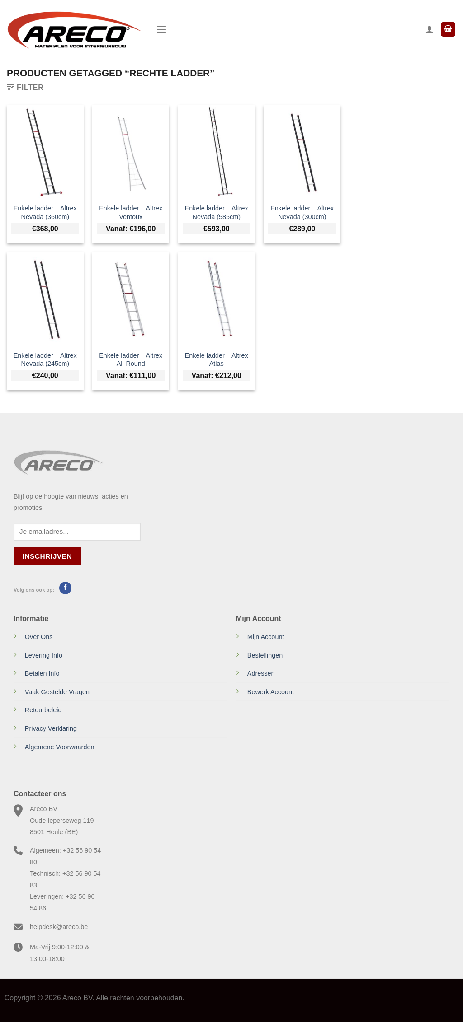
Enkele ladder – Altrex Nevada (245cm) (45, 360)
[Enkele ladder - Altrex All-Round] (130, 298)
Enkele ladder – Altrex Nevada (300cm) (302, 212)
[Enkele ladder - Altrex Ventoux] (130, 151)
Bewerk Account (270, 691)
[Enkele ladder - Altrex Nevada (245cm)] (45, 298)
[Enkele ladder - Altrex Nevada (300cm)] (302, 151)
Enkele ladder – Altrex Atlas (216, 360)
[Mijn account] (429, 29)
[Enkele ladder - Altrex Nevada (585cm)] (216, 151)
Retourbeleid (43, 710)
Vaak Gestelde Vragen (57, 691)
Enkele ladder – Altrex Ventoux (130, 212)
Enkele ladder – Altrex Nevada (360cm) (45, 212)
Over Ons (39, 636)
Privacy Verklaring (51, 728)
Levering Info (43, 655)
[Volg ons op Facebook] (65, 588)
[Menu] (161, 29)
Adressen (261, 673)
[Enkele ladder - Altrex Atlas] (216, 298)
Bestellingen (265, 655)
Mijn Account (265, 636)
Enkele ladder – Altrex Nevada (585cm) (216, 212)
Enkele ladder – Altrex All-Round (130, 360)
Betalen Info (42, 673)
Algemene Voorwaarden (59, 747)
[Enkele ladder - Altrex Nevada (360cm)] (45, 151)
